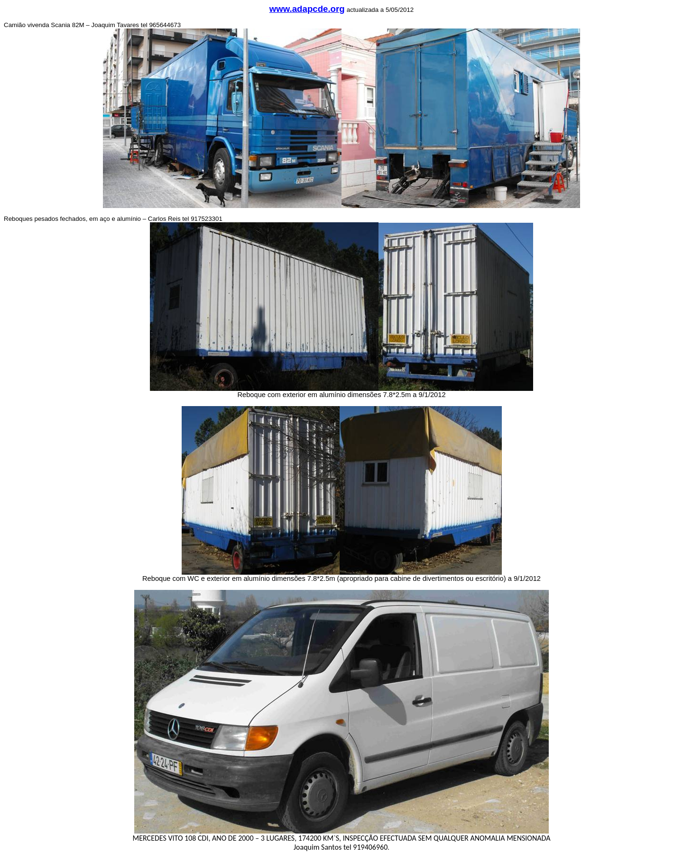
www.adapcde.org (307, 9)
